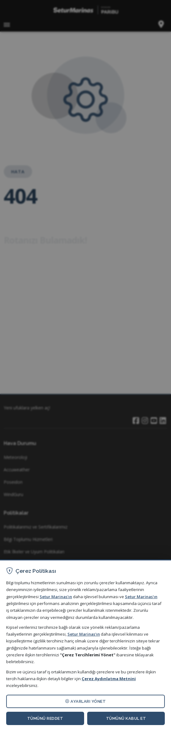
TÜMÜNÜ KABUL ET (126, 718)
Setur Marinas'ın (56, 596)
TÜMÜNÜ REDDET (45, 718)
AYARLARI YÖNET (85, 701)
